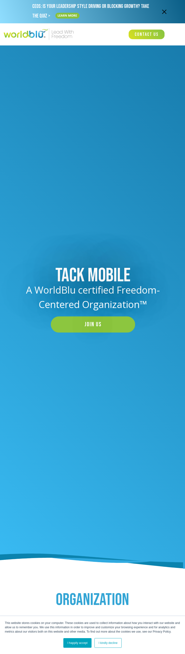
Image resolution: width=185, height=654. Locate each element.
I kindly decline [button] (108, 643)
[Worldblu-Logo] (40, 34)
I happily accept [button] (77, 643)
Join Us (93, 324)
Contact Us (147, 34)
